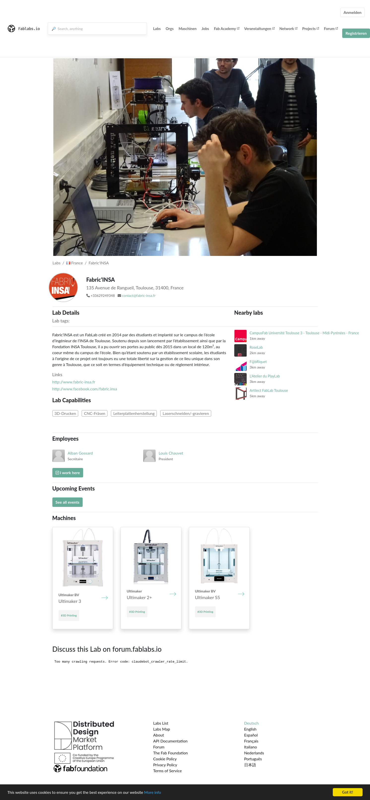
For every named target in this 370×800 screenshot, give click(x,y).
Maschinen (188, 28)
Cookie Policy (165, 758)
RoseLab (256, 347)
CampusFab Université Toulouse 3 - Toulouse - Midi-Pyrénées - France (304, 333)
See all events (68, 502)
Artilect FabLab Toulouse (269, 390)
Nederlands (254, 752)
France (74, 262)
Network (288, 28)
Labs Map (161, 729)
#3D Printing (69, 615)
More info (152, 792)
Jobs (205, 28)
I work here (68, 472)
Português (253, 758)
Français (251, 740)
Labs (157, 28)
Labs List (160, 723)
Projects (310, 28)
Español (251, 735)
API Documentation (170, 740)
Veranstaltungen (259, 28)
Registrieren (356, 33)
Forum (331, 28)
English (250, 729)
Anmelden (352, 12)
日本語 (250, 764)
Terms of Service (167, 770)
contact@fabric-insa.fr (139, 295)
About (158, 735)
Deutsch (251, 723)
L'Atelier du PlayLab (265, 376)
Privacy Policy (165, 764)
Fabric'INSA (99, 262)
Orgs (170, 28)
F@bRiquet (258, 362)
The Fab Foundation (170, 752)
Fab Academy (226, 28)
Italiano (250, 746)
